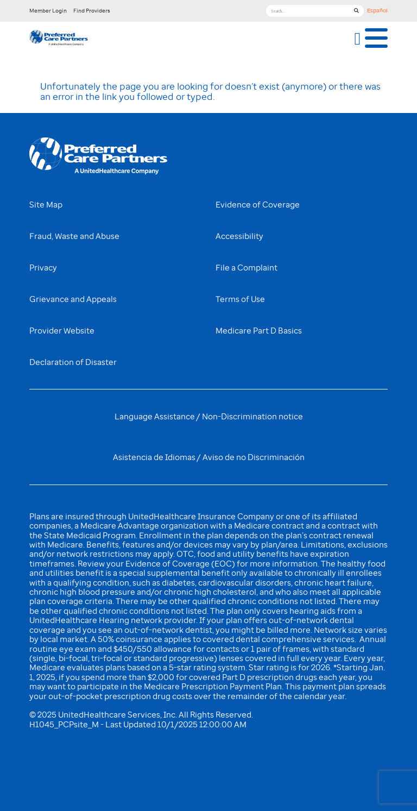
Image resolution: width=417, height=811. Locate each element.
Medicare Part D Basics (259, 330)
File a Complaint (246, 267)
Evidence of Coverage (258, 204)
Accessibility (239, 236)
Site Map (45, 204)
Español (377, 10)
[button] (358, 39)
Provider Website (61, 330)
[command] (58, 39)
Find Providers (91, 10)
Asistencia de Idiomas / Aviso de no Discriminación (209, 457)
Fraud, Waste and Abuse (74, 236)
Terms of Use (240, 299)
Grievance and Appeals (73, 299)
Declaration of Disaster (73, 362)
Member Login (48, 10)
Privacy (43, 267)
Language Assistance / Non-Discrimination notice (209, 416)
